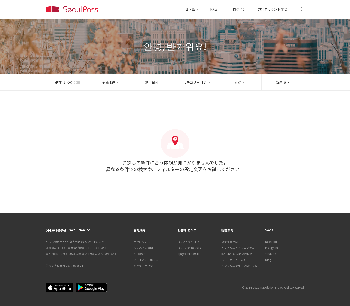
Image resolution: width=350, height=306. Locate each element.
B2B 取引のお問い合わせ (236, 254)
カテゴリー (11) (194, 82)
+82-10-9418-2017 (189, 248)
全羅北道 (108, 82)
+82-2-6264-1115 (188, 242)
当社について (142, 242)
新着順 (281, 82)
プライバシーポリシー (147, 260)
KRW (214, 9)
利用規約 (139, 254)
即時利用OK (63, 82)
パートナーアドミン (233, 260)
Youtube (270, 254)
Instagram (271, 248)
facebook (271, 242)
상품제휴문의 (229, 242)
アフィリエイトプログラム (238, 248)
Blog (268, 260)
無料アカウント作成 (272, 9)
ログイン (239, 9)
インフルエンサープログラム (239, 266)
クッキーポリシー (145, 266)
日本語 (190, 9)
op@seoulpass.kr (188, 254)
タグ (238, 82)
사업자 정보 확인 (105, 254)
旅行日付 (151, 82)
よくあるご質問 (143, 248)
